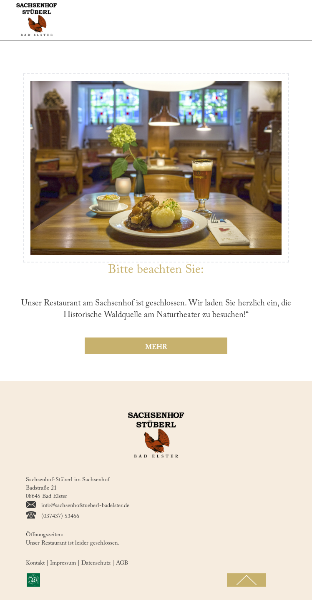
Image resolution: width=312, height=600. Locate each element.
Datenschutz (98, 563)
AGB (122, 563)
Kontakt (38, 563)
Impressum (65, 563)
